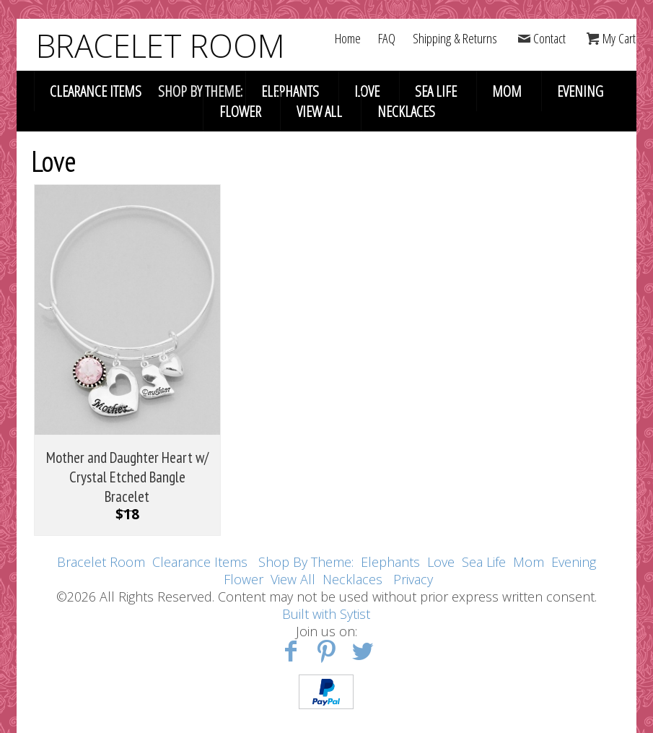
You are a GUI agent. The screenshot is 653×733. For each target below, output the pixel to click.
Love (367, 91)
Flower (240, 111)
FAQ (386, 38)
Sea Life (436, 91)
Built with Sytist (326, 614)
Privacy (413, 579)
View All (319, 111)
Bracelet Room (101, 562)
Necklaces (406, 111)
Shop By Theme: (307, 562)
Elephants (290, 91)
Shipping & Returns (455, 38)
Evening (580, 91)
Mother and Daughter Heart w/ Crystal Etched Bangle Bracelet (127, 477)
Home (348, 38)
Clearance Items (95, 91)
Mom (507, 91)
